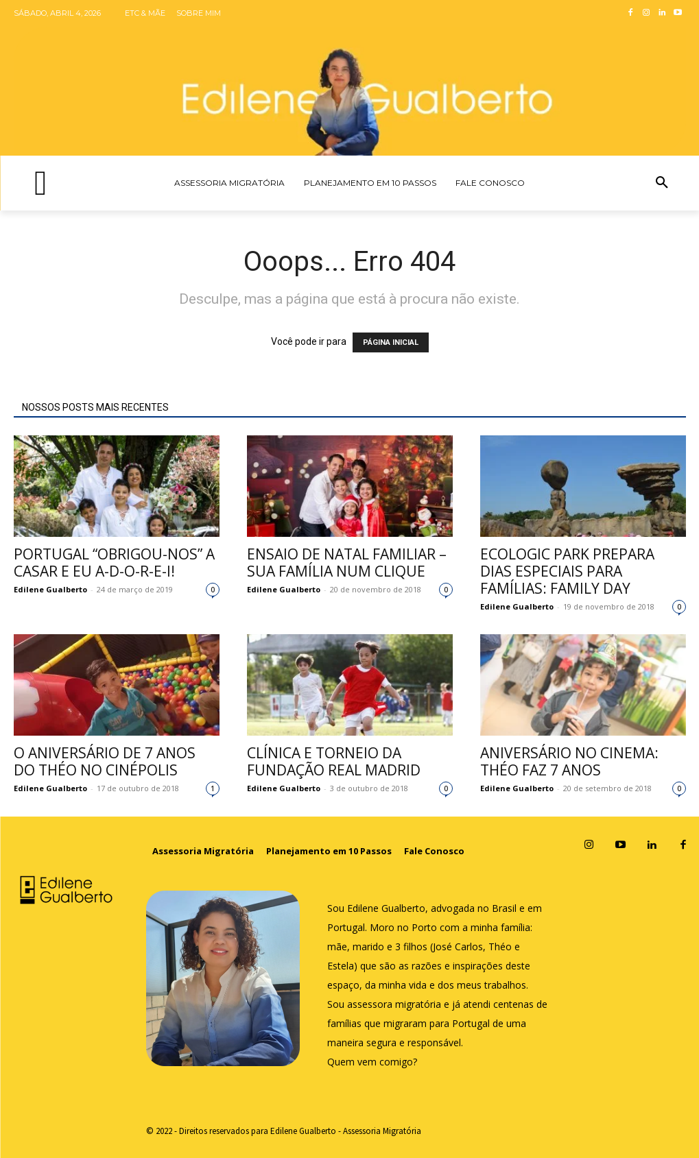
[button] (662, 183)
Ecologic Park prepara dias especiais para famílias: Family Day (567, 571)
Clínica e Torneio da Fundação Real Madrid (333, 761)
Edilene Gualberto (50, 589)
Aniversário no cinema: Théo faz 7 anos (569, 761)
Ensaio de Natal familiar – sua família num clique (347, 562)
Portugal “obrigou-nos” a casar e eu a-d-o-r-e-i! (114, 562)
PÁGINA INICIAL (390, 342)
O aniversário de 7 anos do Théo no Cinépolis (105, 761)
